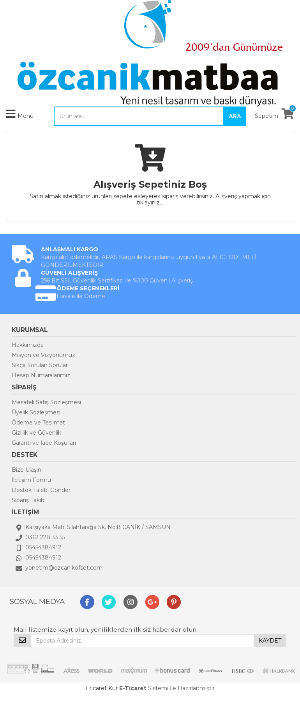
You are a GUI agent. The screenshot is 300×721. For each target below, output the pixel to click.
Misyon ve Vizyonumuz (43, 355)
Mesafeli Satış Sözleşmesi (46, 402)
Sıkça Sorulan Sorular (40, 365)
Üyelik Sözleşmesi (36, 412)
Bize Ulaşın (26, 469)
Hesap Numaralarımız (41, 375)
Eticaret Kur (101, 688)
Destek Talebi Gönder (41, 490)
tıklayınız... (150, 202)
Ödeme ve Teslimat (38, 422)
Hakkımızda (28, 344)
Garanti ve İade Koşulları (44, 442)
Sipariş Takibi (29, 500)
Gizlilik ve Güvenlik (36, 432)
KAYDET (270, 640)
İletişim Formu (31, 479)
